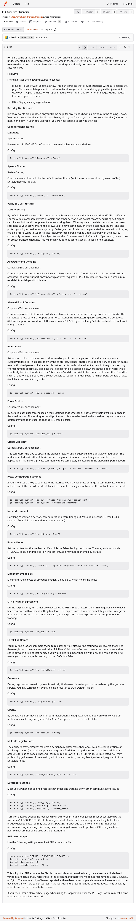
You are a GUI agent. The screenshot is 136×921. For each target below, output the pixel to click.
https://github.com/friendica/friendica (27, 17)
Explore (16, 3)
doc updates (41, 37)
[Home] (6, 4)
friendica (12, 11)
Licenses (122, 918)
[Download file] (120, 47)
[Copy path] (55, 29)
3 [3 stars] (114, 11)
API (131, 918)
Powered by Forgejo (13, 918)
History (112, 47)
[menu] (111, 918)
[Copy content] (125, 47)
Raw (92, 47)
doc (37, 29)
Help (27, 3)
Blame (101, 47)
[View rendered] (84, 47)
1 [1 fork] (131, 11)
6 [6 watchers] (97, 11)
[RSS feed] (77, 11)
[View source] (80, 47)
